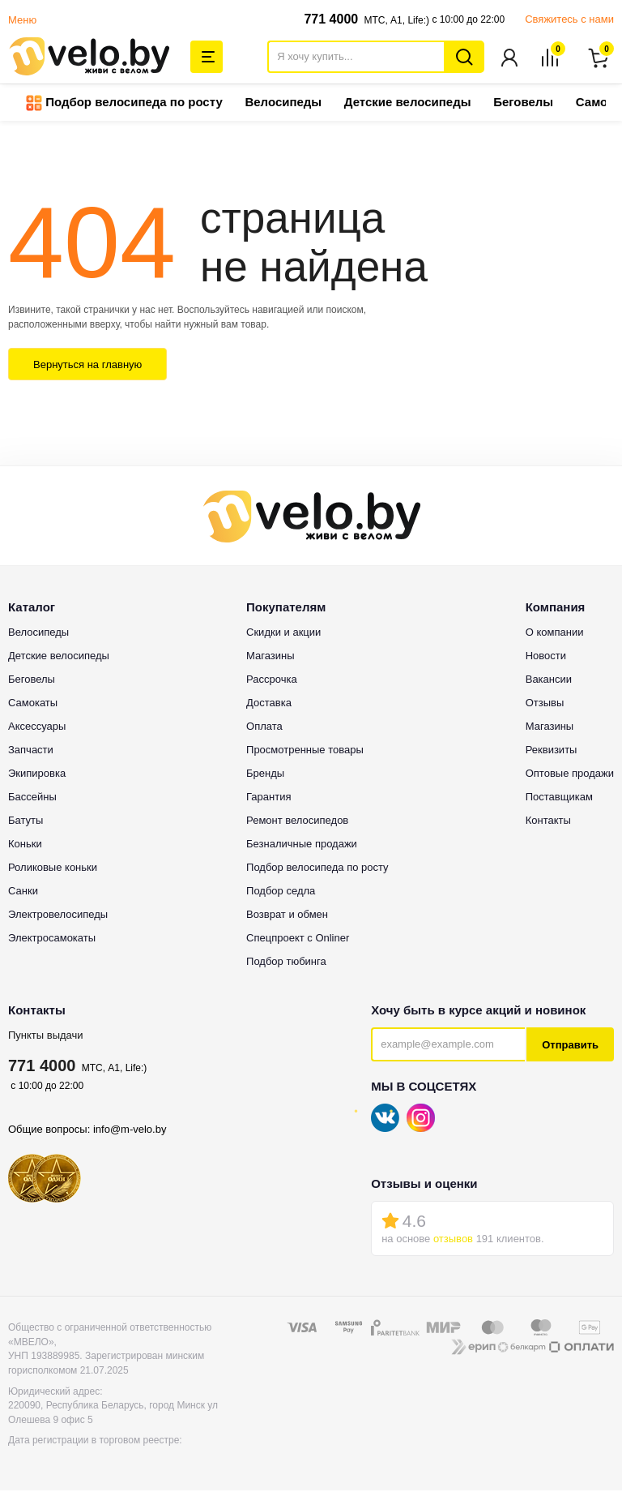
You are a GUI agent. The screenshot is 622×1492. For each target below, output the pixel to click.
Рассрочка (271, 681)
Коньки (25, 845)
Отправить (570, 1046)
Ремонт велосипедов (297, 822)
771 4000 (331, 19)
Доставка (269, 704)
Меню (22, 20)
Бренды (265, 775)
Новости (546, 657)
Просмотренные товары (305, 751)
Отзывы (545, 704)
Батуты (25, 822)
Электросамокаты (52, 939)
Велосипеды (283, 103)
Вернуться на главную (87, 366)
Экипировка (37, 775)
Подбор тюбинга (286, 963)
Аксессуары (37, 728)
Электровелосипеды (58, 916)
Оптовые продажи (570, 775)
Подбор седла (280, 892)
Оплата (264, 728)
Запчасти (30, 751)
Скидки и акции (283, 634)
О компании (555, 634)
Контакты (548, 822)
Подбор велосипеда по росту (124, 104)
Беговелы (523, 103)
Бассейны (32, 798)
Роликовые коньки (52, 869)
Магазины (270, 657)
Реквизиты (551, 751)
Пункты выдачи (45, 1037)
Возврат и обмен (287, 916)
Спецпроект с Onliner (297, 939)
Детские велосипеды (407, 103)
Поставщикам (559, 798)
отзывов (453, 1240)
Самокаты (33, 704)
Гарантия (268, 798)
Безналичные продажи (301, 845)
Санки (23, 892)
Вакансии (549, 681)
